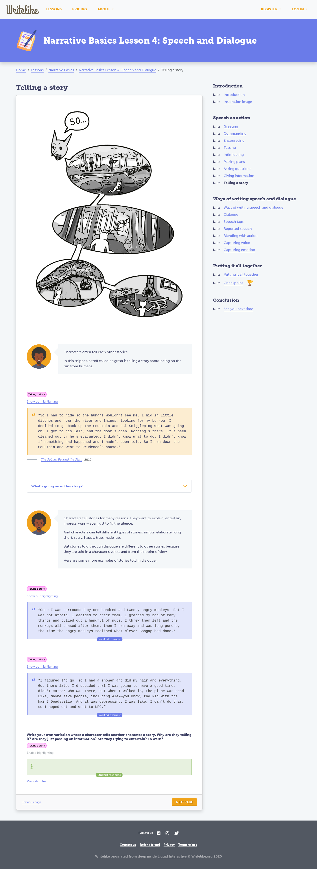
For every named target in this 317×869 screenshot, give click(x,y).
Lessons (54, 9)
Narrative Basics (61, 70)
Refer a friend (150, 845)
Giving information (239, 176)
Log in (298, 9)
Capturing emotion (239, 250)
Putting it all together (241, 274)
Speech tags (233, 221)
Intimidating (234, 154)
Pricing (79, 9)
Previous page (31, 802)
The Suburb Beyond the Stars (61, 459)
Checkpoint (233, 283)
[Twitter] (176, 834)
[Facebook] (158, 834)
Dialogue (231, 214)
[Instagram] (167, 834)
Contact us (128, 845)
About (104, 9)
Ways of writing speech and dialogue (253, 207)
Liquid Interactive (172, 856)
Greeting (231, 126)
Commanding (235, 133)
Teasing (230, 147)
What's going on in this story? (57, 486)
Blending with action (241, 236)
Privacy (169, 845)
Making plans (234, 162)
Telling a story (36, 394)
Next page (184, 802)
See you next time (238, 309)
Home (21, 70)
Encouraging (234, 140)
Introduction (234, 95)
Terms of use (187, 845)
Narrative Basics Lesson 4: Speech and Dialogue (117, 70)
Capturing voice (237, 243)
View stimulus (36, 781)
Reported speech (238, 229)
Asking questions (237, 169)
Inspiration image (238, 102)
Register (269, 9)
